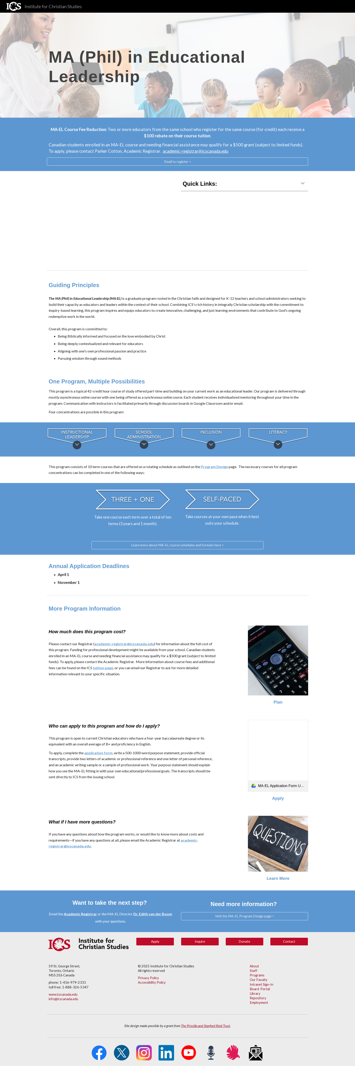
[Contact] (289, 941)
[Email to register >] (177, 161)
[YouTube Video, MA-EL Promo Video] (110, 219)
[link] (278, 756)
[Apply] (155, 941)
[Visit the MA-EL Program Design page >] (244, 916)
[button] (302, 183)
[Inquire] (200, 941)
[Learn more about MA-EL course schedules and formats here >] (177, 545)
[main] (177, 65)
